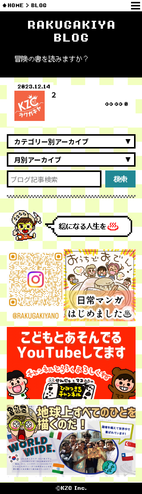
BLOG (39, 5)
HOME (16, 5)
